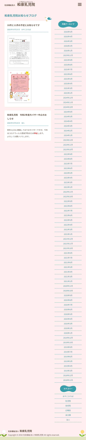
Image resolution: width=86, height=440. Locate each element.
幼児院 (68, 405)
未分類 (68, 415)
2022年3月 (68, 229)
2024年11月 (68, 102)
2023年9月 (68, 154)
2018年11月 (68, 380)
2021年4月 (68, 272)
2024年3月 (68, 126)
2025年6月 (68, 74)
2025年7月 (68, 69)
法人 (23, 123)
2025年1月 (68, 93)
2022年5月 (68, 220)
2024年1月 (68, 135)
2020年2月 (68, 328)
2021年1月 (68, 281)
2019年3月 (68, 371)
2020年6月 (68, 309)
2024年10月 (68, 107)
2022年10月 (68, 196)
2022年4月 (68, 225)
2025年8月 (68, 65)
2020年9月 (68, 295)
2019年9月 (68, 347)
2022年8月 (68, 206)
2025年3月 (68, 88)
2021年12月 (68, 239)
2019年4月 (68, 366)
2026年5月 (68, 32)
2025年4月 (68, 83)
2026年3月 (68, 41)
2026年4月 (68, 36)
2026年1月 (68, 50)
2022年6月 (68, 215)
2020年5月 (68, 314)
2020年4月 (68, 319)
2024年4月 (68, 121)
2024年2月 (68, 130)
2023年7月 (68, 163)
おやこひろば (26, 29)
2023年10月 (68, 149)
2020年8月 (68, 300)
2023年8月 (68, 159)
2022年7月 (68, 210)
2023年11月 (68, 145)
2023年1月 (68, 187)
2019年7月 (68, 352)
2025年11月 (68, 55)
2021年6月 (68, 262)
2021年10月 (68, 248)
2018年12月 (68, 375)
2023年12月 (68, 140)
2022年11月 (68, 192)
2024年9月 (68, 112)
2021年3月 (68, 276)
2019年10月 (68, 342)
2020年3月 (68, 323)
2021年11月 (68, 243)
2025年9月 (68, 60)
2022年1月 (68, 234)
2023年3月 (68, 182)
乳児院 (68, 401)
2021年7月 (68, 258)
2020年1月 (68, 333)
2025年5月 (68, 79)
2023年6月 (68, 168)
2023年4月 (68, 178)
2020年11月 (68, 286)
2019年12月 (68, 338)
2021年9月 (68, 253)
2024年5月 (68, 116)
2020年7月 (68, 305)
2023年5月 (68, 173)
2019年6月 (68, 356)
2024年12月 (68, 97)
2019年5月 (68, 361)
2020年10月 (68, 290)
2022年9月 (68, 201)
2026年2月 (68, 46)
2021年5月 (68, 267)
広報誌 (68, 410)
